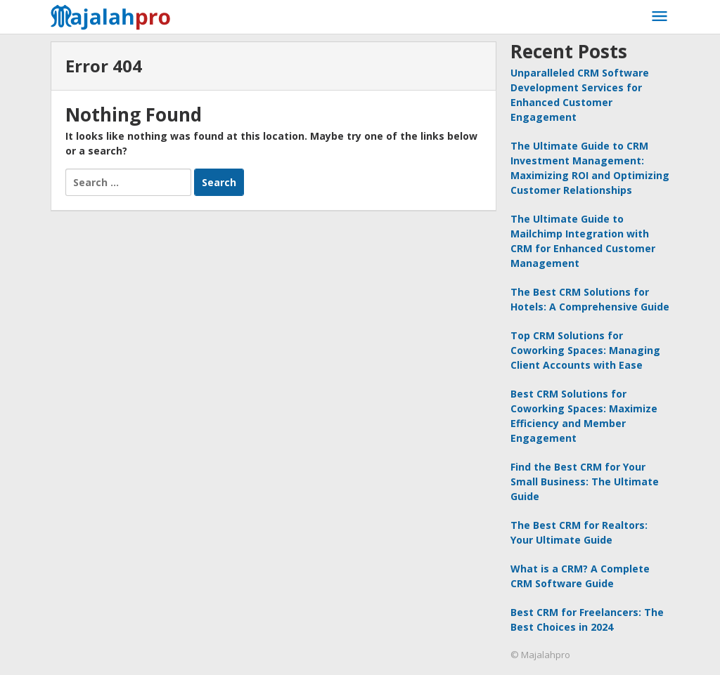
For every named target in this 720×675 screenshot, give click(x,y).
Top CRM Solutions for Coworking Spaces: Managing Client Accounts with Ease (585, 350)
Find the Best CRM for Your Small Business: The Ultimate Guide (584, 481)
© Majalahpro (540, 654)
